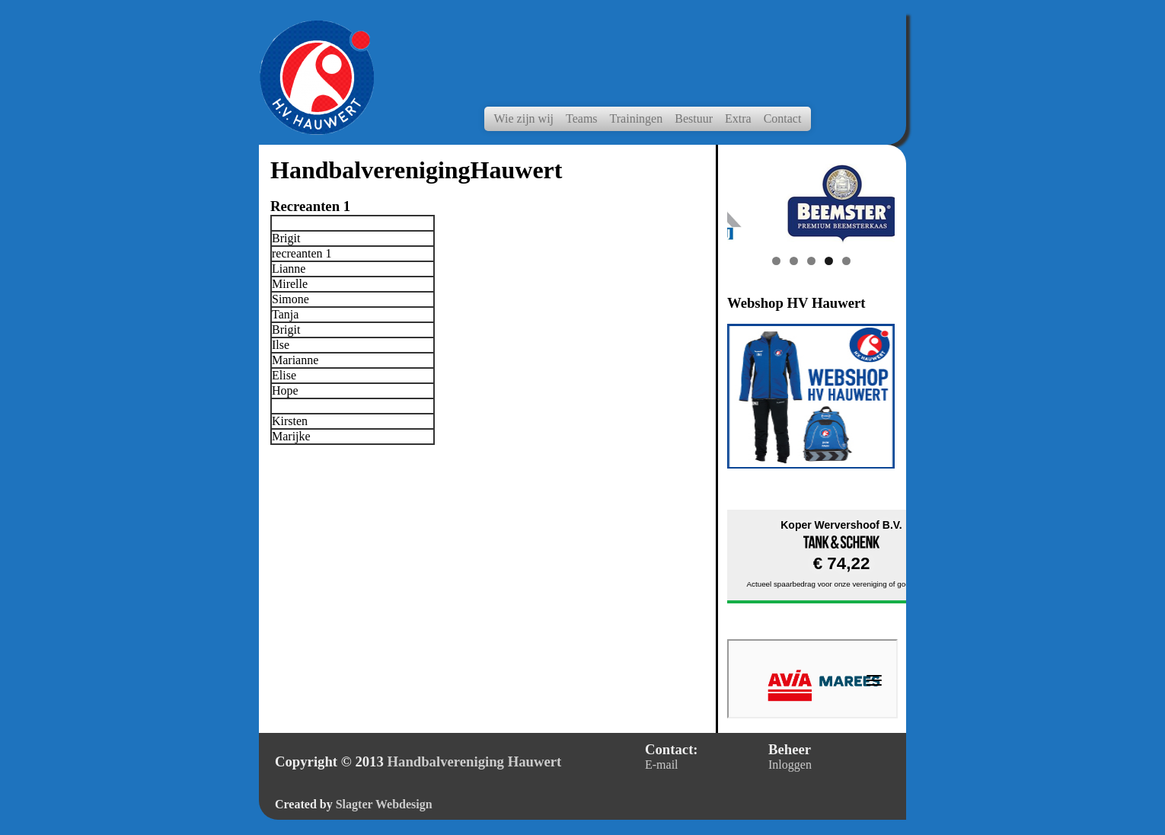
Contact (783, 118)
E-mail (661, 764)
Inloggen (790, 764)
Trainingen (636, 118)
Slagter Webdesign (384, 804)
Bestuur (694, 118)
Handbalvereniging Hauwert (475, 761)
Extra (738, 118)
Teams (582, 118)
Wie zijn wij (524, 118)
